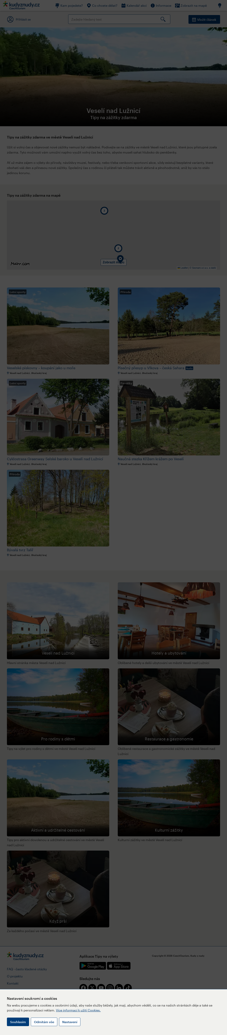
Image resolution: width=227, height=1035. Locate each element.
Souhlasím (18, 1022)
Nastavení (69, 1022)
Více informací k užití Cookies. (78, 1010)
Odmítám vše (44, 1022)
